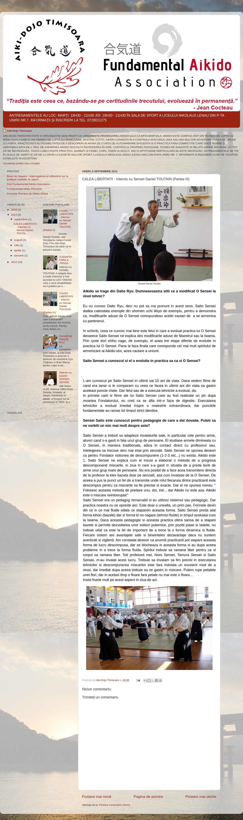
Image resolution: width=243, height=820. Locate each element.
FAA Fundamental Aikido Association (28, 184)
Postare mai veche (201, 796)
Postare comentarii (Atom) (114, 804)
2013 (14, 214)
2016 (14, 209)
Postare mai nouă (96, 796)
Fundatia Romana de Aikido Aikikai (27, 193)
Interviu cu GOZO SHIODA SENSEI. (65, 377)
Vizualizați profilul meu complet (21, 163)
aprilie (18, 250)
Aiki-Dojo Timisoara (19, 130)
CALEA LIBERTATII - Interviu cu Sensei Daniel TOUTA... (25, 228)
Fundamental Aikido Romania (24, 188)
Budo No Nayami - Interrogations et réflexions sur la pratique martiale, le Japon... (37, 178)
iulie (17, 245)
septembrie (21, 219)
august (18, 239)
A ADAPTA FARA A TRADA (65, 260)
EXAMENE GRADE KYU (65, 339)
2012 (14, 262)
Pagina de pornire (148, 796)
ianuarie (19, 255)
